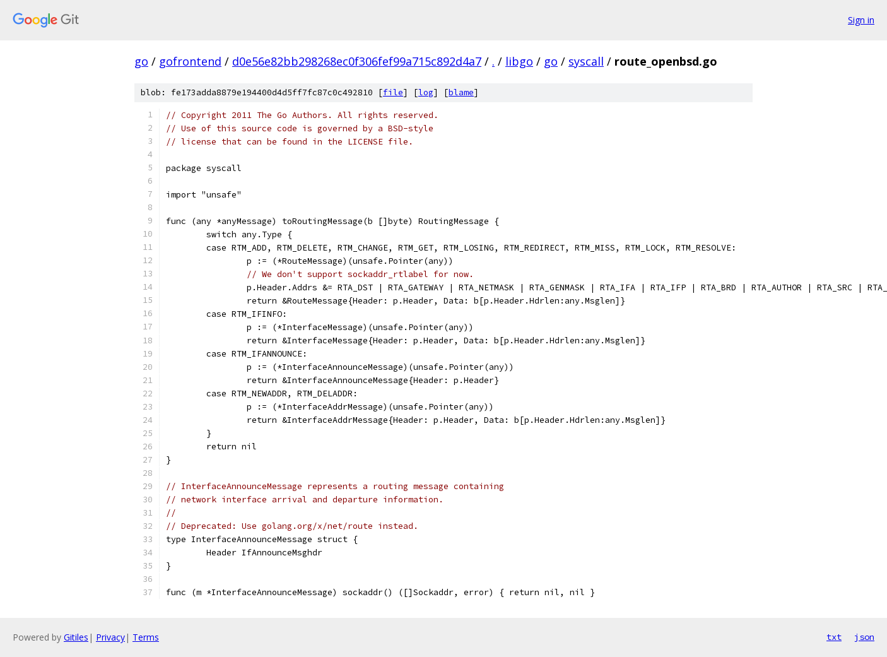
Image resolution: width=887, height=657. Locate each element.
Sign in (861, 20)
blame (461, 92)
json (864, 636)
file (393, 92)
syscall (586, 61)
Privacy (110, 637)
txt (834, 636)
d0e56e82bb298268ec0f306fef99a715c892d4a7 (356, 61)
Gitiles (76, 637)
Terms (145, 637)
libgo (519, 61)
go (141, 61)
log (425, 92)
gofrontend (190, 61)
